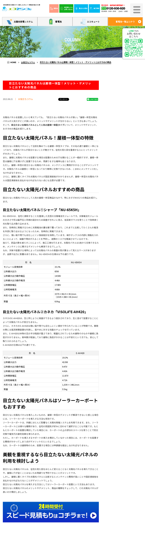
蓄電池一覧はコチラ (125, 21)
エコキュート (90, 22)
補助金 (54, 8)
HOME (13, 62)
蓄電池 (55, 21)
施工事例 (94, 8)
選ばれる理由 (81, 8)
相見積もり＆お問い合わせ (66, 8)
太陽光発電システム (20, 21)
